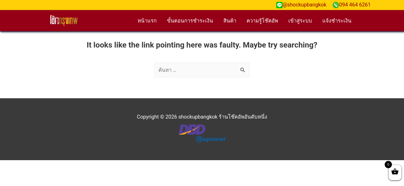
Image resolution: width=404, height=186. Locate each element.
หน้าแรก (147, 21)
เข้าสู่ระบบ (300, 21)
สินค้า (229, 21)
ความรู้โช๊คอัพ (262, 21)
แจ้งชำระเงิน (336, 21)
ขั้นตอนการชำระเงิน (190, 21)
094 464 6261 (352, 5)
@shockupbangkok (301, 5)
